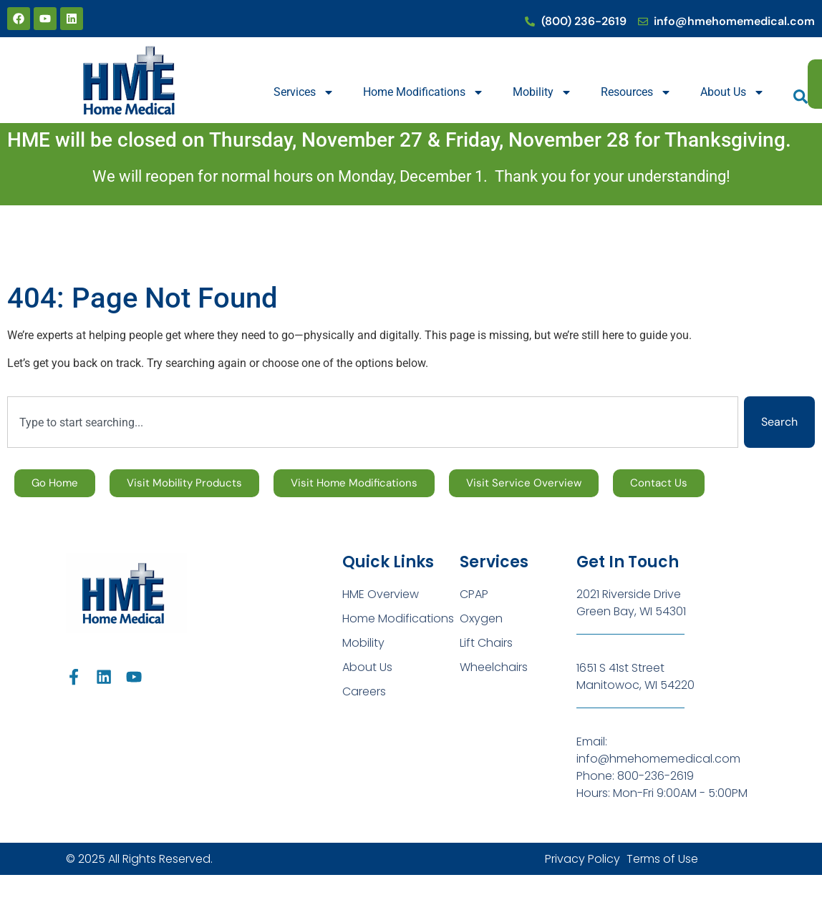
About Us (732, 92)
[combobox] (372, 422)
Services (304, 92)
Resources (636, 92)
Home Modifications (423, 92)
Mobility (542, 92)
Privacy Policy (582, 859)
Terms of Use (662, 859)
